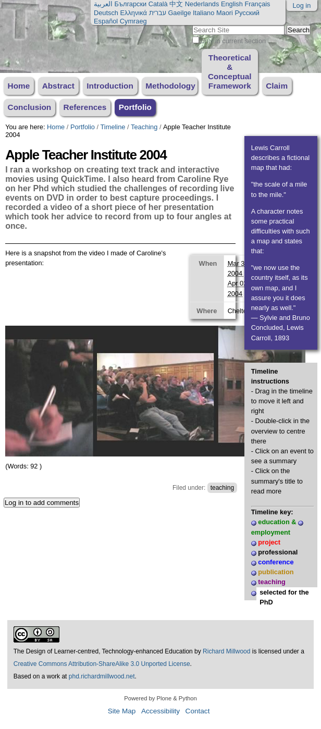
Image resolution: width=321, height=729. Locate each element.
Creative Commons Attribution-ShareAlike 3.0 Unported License (102, 664)
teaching (222, 487)
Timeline (113, 127)
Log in (301, 5)
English (232, 4)
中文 (176, 4)
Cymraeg (133, 21)
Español (106, 21)
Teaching (144, 127)
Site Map (122, 711)
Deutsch (106, 13)
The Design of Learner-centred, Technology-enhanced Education (104, 651)
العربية (103, 4)
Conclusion (30, 107)
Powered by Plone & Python (160, 698)
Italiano (203, 13)
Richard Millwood (226, 651)
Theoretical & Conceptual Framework (230, 71)
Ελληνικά (133, 13)
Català (158, 4)
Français (257, 4)
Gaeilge (179, 13)
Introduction (110, 85)
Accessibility (160, 711)
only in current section (233, 41)
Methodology (170, 85)
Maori (224, 13)
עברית (157, 13)
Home (19, 85)
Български (131, 4)
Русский (246, 13)
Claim (277, 85)
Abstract (58, 85)
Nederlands (202, 4)
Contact (198, 711)
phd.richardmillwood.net (102, 676)
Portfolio (135, 107)
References (85, 107)
